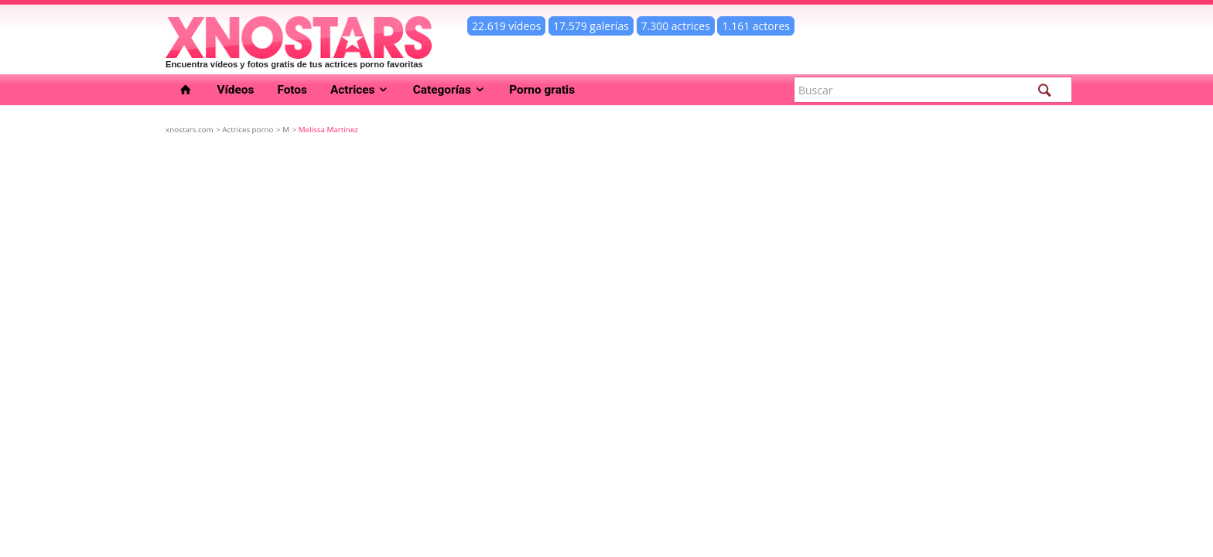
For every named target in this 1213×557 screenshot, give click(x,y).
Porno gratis (542, 90)
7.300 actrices (675, 26)
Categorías (450, 90)
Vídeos (236, 90)
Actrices (360, 90)
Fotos (292, 90)
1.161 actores (756, 26)
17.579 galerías (591, 26)
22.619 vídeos (506, 26)
